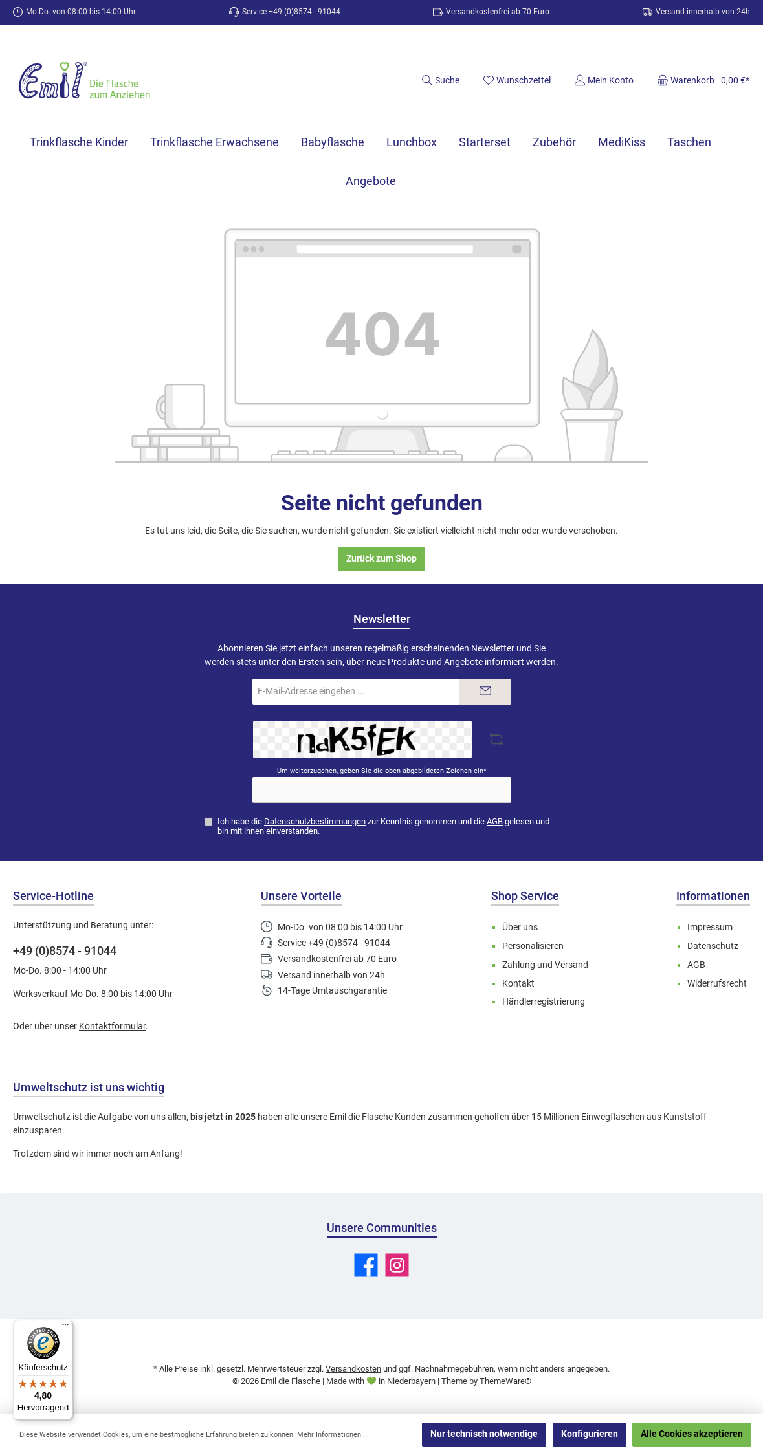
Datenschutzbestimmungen (315, 821)
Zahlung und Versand (545, 964)
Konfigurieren (589, 1433)
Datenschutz (712, 946)
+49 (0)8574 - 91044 (64, 950)
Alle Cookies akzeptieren (692, 1433)
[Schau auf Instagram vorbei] (397, 1265)
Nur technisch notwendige (484, 1433)
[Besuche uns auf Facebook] (366, 1265)
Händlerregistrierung (543, 1001)
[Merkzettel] (516, 80)
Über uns (520, 927)
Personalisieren (533, 946)
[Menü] (65, 1327)
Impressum (710, 927)
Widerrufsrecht (717, 983)
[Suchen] (440, 80)
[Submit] (485, 692)
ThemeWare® (505, 1381)
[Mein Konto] (604, 80)
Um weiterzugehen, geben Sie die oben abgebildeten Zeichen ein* (382, 771)
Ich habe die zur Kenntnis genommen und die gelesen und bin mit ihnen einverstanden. (383, 826)
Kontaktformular (112, 1026)
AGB (495, 821)
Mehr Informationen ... (333, 1434)
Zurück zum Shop (381, 558)
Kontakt (518, 983)
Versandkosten (353, 1368)
